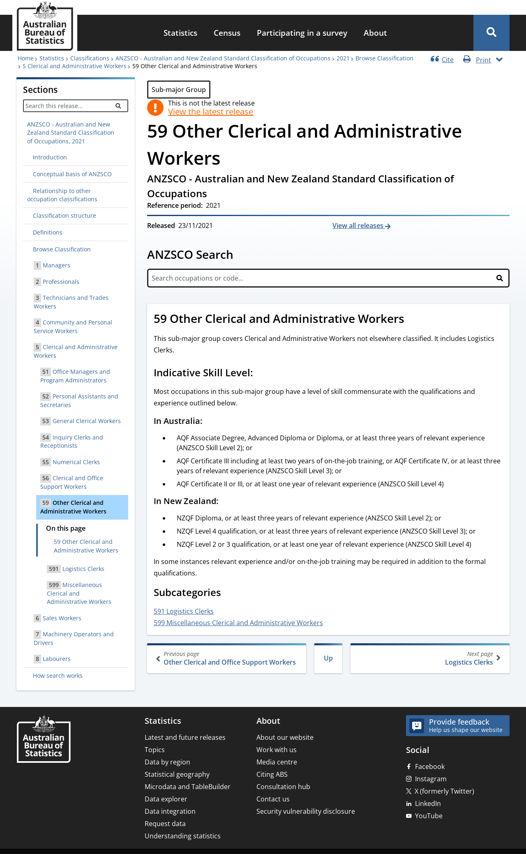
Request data (165, 823)
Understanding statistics (183, 835)
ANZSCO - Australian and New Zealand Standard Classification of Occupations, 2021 (70, 132)
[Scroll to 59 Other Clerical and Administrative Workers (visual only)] (413, 319)
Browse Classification (384, 58)
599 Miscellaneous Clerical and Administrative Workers (238, 622)
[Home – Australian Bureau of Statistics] (43, 740)
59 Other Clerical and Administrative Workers (86, 546)
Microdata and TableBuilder (188, 786)
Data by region (167, 762)
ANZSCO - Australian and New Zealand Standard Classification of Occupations (222, 58)
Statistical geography (177, 774)
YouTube (429, 815)
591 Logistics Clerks (184, 611)
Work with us (276, 749)
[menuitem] (180, 33)
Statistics (180, 33)
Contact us (273, 798)
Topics (155, 749)
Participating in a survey (302, 33)
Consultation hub (283, 786)
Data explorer (166, 798)
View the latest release (210, 112)
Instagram (431, 778)
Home (26, 58)
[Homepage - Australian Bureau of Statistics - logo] (44, 26)
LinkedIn (428, 803)
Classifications (89, 58)
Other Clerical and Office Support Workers (227, 658)
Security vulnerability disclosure (305, 811)
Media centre (276, 762)
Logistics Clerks (429, 658)
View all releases (358, 225)
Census (227, 33)
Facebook (430, 766)
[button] (491, 33)
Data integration (170, 811)
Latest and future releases (185, 737)
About (375, 33)
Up (328, 658)
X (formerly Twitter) (444, 791)
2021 (343, 58)
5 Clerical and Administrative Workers (75, 66)
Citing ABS (272, 774)
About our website (285, 737)
